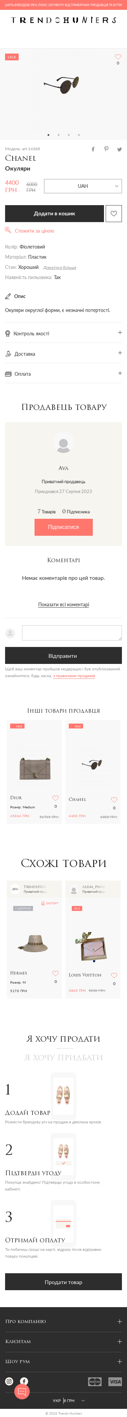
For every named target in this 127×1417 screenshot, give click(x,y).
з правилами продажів (74, 675)
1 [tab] (48, 135)
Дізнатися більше (59, 267)
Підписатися (63, 527)
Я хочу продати (63, 1040)
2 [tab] (58, 135)
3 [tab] (68, 135)
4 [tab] (79, 135)
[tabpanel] (63, 89)
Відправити (62, 655)
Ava (63, 468)
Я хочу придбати (63, 1058)
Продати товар (63, 1282)
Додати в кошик (54, 213)
